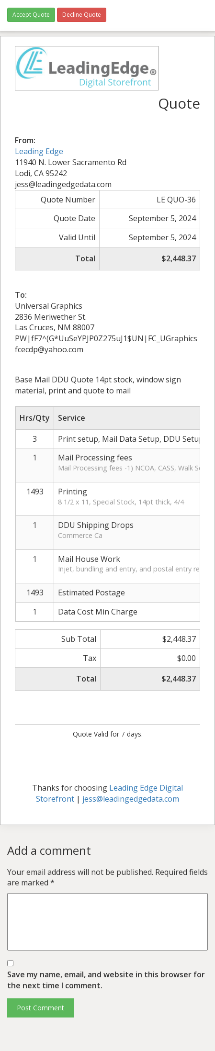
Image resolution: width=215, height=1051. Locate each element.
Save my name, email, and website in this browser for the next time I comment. (106, 980)
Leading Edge (39, 151)
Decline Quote (81, 15)
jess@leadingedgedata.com (130, 799)
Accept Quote (31, 15)
